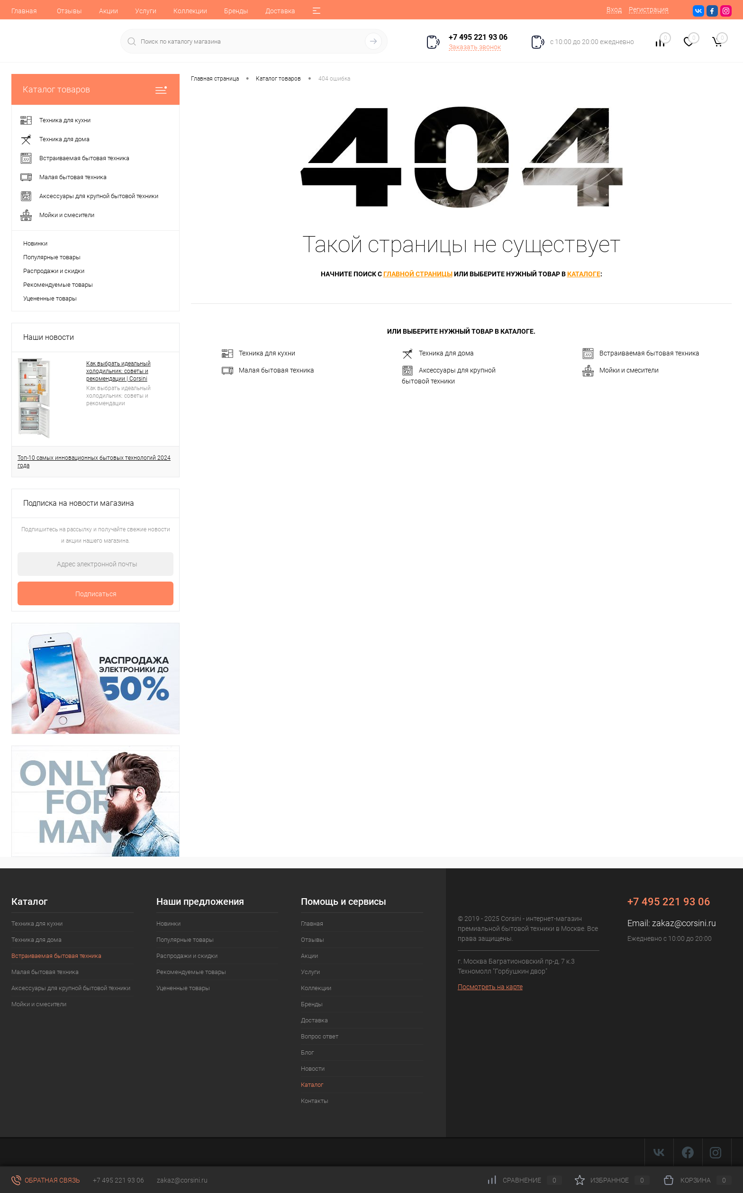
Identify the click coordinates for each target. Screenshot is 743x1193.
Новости (313, 1068)
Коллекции (190, 11)
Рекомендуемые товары (58, 284)
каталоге (583, 274)
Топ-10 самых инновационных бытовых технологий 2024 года (94, 462)
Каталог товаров (95, 89)
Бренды (236, 11)
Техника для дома (438, 353)
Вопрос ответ (319, 1036)
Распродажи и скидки (53, 270)
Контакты (314, 1100)
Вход (614, 9)
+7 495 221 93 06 (118, 1180)
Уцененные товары (50, 298)
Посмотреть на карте (490, 987)
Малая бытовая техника (268, 370)
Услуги (145, 11)
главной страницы (418, 274)
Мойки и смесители (620, 370)
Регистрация (649, 9)
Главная (24, 11)
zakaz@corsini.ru (684, 923)
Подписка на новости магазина (78, 503)
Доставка (280, 11)
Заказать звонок (475, 47)
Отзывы (69, 11)
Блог (307, 1052)
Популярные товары (52, 257)
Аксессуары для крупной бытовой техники (449, 375)
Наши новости (48, 337)
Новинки (35, 243)
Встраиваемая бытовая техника (640, 353)
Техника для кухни (258, 353)
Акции (108, 11)
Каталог (312, 1084)
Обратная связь (45, 1180)
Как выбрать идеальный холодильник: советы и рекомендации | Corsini (118, 371)
